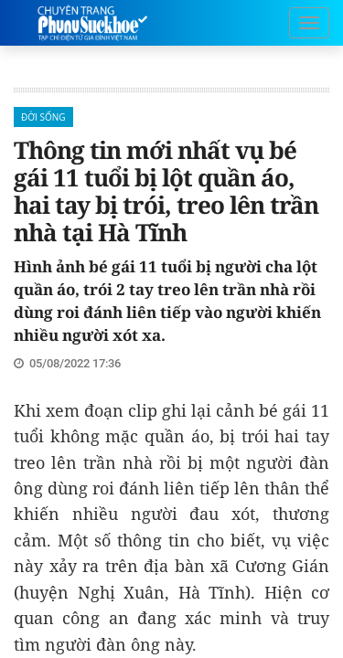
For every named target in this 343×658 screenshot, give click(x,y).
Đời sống (43, 117)
